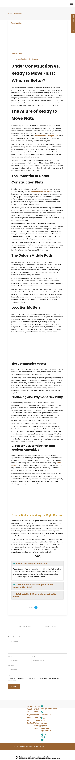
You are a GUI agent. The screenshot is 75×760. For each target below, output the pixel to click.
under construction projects (46, 136)
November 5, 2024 (16, 54)
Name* (19, 659)
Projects (30, 715)
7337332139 (46, 715)
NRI (28, 720)
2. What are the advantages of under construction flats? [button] (33, 586)
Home (10, 14)
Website (23, 668)
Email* (43, 659)
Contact (30, 723)
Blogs (29, 717)
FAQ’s (36, 712)
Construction (18, 14)
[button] (37, 727)
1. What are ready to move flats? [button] (30, 563)
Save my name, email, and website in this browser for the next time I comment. (33, 679)
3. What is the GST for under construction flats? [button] (35, 595)
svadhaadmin (22, 59)
